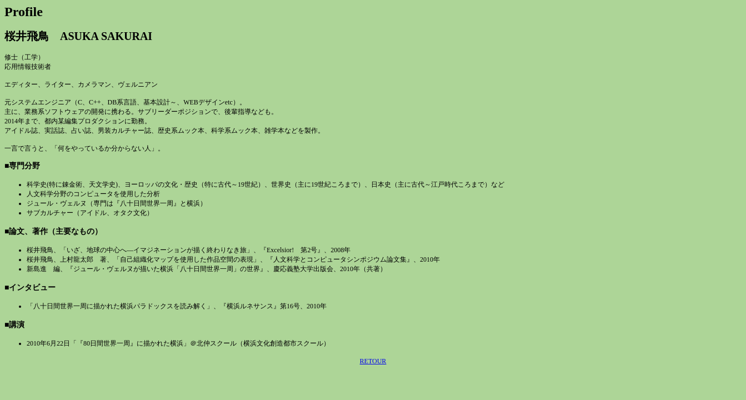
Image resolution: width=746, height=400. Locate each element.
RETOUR (373, 361)
